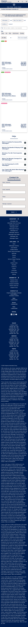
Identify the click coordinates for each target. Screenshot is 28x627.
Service (14, 261)
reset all (10, 27)
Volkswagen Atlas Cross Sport (14, 227)
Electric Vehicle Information (14, 255)
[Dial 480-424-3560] (22, 1)
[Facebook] (12, 319)
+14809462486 (14, 308)
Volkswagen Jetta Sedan (14, 238)
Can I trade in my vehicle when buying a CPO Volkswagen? (14, 174)
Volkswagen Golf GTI (14, 229)
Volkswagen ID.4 (14, 235)
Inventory (13, 223)
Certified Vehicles (14, 253)
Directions (14, 269)
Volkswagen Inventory (14, 250)
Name (6, 186)
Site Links (13, 246)
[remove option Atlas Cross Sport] (17, 24)
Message (6, 208)
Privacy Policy (14, 276)
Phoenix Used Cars (14, 289)
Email (6, 193)
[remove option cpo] (4, 28)
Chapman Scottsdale (14, 288)
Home (14, 248)
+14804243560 (14, 304)
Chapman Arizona (14, 286)
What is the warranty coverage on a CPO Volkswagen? (14, 164)
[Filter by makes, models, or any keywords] (14, 31)
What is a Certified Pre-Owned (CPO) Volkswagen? (14, 147)
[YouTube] (16, 319)
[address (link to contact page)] (18, 1)
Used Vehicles (14, 252)
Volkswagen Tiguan (14, 242)
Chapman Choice (14, 284)
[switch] (26, 1)
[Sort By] (22, 41)
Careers (14, 273)
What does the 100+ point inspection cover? (14, 158)
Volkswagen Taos (14, 240)
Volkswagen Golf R (14, 231)
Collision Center (14, 267)
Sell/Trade (14, 257)
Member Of (13, 282)
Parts (14, 265)
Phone (3, 201)
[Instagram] (14, 319)
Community (14, 274)
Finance (14, 259)
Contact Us (14, 271)
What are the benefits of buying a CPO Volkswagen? (14, 152)
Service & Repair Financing (14, 263)
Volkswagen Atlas (14, 225)
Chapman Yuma (14, 291)
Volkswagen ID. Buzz (14, 233)
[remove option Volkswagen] (5, 24)
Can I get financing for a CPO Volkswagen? (14, 169)
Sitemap (14, 278)
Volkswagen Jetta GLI (14, 236)
